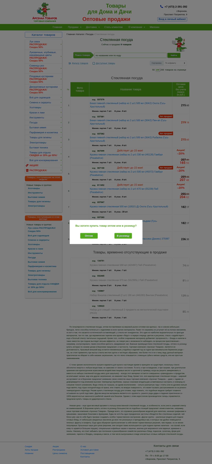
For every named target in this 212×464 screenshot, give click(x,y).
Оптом (89, 235)
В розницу (123, 235)
